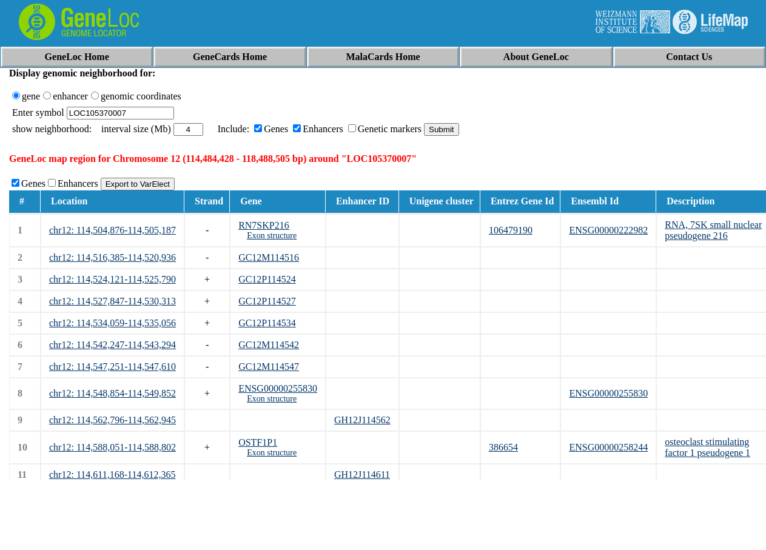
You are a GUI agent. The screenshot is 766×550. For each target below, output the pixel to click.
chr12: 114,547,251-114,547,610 (112, 366)
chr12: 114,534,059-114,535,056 (112, 323)
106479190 (511, 230)
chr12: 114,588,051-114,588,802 (112, 447)
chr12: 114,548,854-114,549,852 (112, 393)
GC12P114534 (267, 323)
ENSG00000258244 (608, 447)
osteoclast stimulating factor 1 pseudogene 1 (707, 447)
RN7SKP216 (263, 225)
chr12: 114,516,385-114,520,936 (112, 257)
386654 (503, 447)
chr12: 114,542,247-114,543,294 (112, 345)
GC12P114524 (267, 279)
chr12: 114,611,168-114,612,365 (112, 474)
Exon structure (272, 235)
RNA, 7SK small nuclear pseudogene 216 (713, 230)
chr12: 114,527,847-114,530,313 (112, 301)
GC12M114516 (268, 257)
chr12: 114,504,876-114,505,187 (112, 230)
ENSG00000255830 (277, 388)
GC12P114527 (267, 301)
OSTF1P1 (257, 442)
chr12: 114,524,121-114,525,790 (112, 279)
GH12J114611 (362, 474)
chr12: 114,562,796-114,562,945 (112, 420)
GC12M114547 (268, 366)
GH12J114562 (362, 420)
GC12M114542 (268, 345)
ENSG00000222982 (608, 230)
